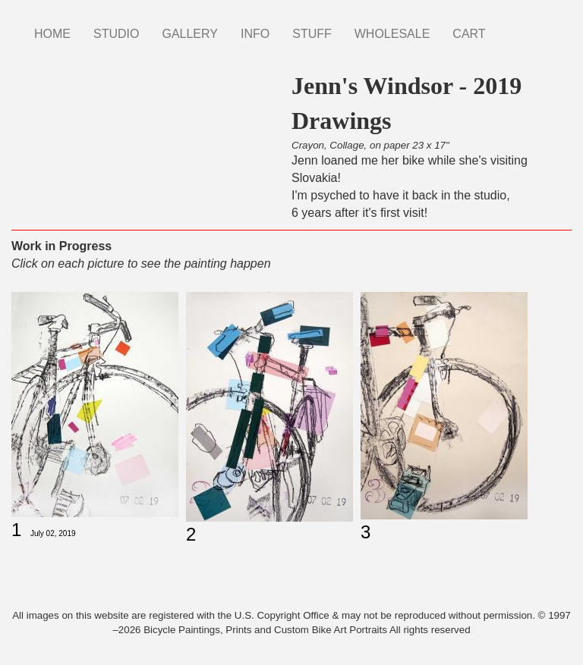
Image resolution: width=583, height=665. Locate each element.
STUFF (312, 33)
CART (468, 33)
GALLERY (190, 33)
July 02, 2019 (53, 533)
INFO (255, 33)
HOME (52, 33)
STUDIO (116, 33)
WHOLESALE (392, 33)
